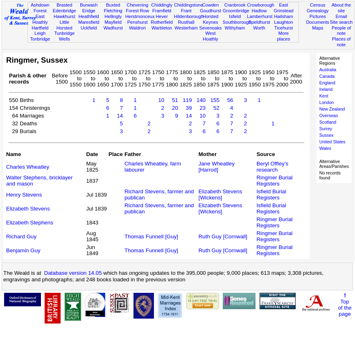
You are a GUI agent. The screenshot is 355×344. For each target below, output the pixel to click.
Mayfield (113, 22)
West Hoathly (210, 36)
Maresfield (88, 22)
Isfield (235, 16)
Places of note (341, 41)
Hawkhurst (64, 16)
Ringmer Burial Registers (274, 180)
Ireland (326, 89)
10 (161, 100)
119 (187, 100)
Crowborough (260, 4)
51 (175, 100)
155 (214, 100)
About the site (341, 7)
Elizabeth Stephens (29, 223)
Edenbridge (64, 10)
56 (230, 100)
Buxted (113, 4)
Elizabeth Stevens (28, 209)
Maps (317, 27)
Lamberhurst (259, 16)
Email (341, 16)
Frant (186, 10)
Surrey (325, 128)
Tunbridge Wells (64, 36)
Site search (341, 22)
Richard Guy (21, 236)
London (326, 102)
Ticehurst (283, 27)
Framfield (161, 10)
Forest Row (137, 10)
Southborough (237, 22)
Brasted (64, 4)
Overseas (328, 115)
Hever (162, 16)
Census (318, 4)
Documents (317, 22)
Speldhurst (259, 22)
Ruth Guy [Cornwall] (223, 236)
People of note (341, 30)
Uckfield (89, 27)
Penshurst (137, 22)
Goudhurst (210, 10)
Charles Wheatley (27, 167)
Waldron (137, 27)
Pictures (318, 16)
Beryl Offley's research (272, 167)
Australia (327, 69)
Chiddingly (161, 4)
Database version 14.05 (73, 273)
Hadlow (259, 10)
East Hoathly (40, 19)
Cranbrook (235, 4)
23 (202, 108)
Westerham (186, 27)
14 (120, 116)
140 (201, 100)
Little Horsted (64, 25)
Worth (259, 27)
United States (332, 141)
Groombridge (236, 10)
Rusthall (186, 22)
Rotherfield (162, 22)
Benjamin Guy (23, 250)
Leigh (39, 33)
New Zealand (332, 108)
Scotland (327, 122)
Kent (323, 95)
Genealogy (318, 10)
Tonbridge (40, 38)
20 (175, 108)
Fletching (113, 10)
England (327, 82)
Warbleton (161, 27)
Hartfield (40, 27)
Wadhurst (113, 27)
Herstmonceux (140, 16)
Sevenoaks (210, 27)
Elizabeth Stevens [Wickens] (220, 194)
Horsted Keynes (211, 19)
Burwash (88, 4)
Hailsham (283, 16)
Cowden (210, 4)
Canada (327, 76)
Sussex (326, 135)
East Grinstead (283, 7)
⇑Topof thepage (344, 304)
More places (283, 36)
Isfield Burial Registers (271, 194)
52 (216, 108)
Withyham (235, 27)
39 (189, 108)
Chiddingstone (188, 4)
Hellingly (113, 16)
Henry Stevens (24, 195)
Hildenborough (189, 16)
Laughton (283, 22)
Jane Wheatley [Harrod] (217, 167)
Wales (325, 148)
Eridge (88, 10)
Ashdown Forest (40, 7)
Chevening (137, 4)
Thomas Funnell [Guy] (151, 236)
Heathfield (89, 16)
